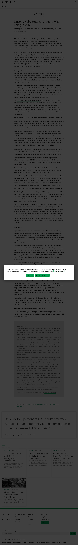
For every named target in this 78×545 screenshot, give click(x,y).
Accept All (30, 275)
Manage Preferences (42, 275)
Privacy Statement (59, 271)
